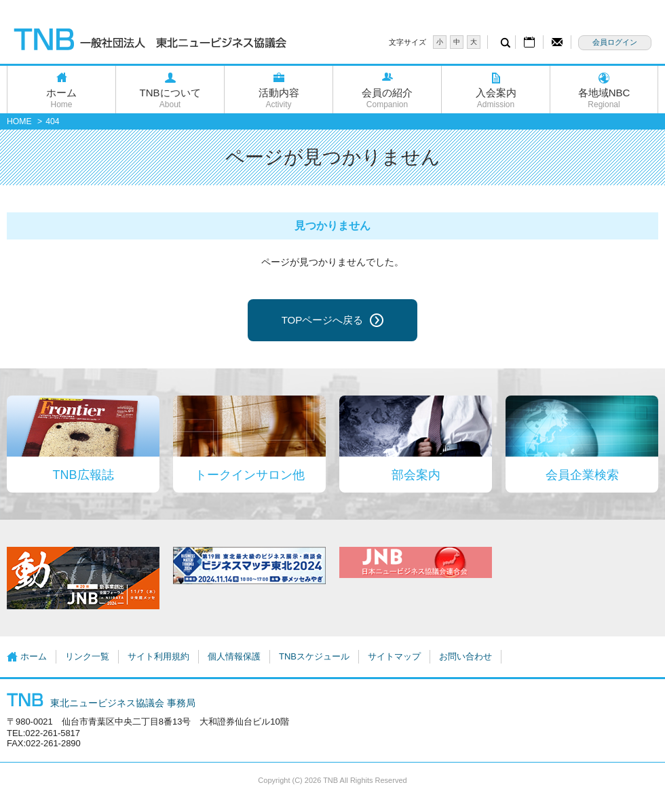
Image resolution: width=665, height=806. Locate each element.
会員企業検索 (582, 475)
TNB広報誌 (83, 475)
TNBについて (170, 98)
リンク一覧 (87, 656)
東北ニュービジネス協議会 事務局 (101, 702)
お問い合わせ (465, 656)
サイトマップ (394, 656)
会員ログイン (614, 42)
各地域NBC (604, 98)
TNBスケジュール (314, 656)
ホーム (61, 98)
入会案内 (496, 98)
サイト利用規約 (158, 656)
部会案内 (416, 475)
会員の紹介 (387, 98)
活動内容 (278, 98)
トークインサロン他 (250, 475)
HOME (19, 121)
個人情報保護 (234, 656)
